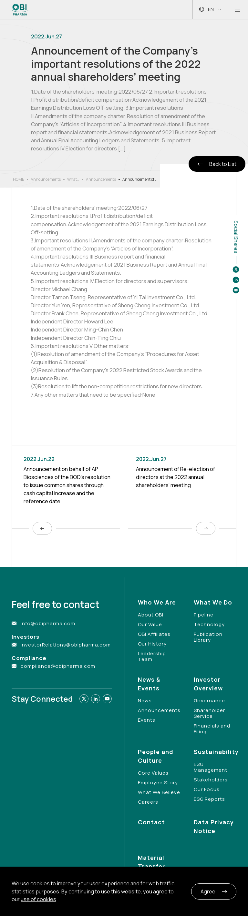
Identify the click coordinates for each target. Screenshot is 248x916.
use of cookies (38, 899)
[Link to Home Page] (20, 9)
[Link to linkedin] (95, 698)
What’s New (73, 179)
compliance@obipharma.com (58, 666)
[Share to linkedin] (236, 280)
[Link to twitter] (83, 698)
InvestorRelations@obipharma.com (66, 644)
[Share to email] (236, 290)
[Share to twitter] (236, 269)
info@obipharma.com (48, 623)
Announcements (46, 179)
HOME (18, 179)
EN (210, 9)
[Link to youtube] (107, 698)
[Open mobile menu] (237, 9)
